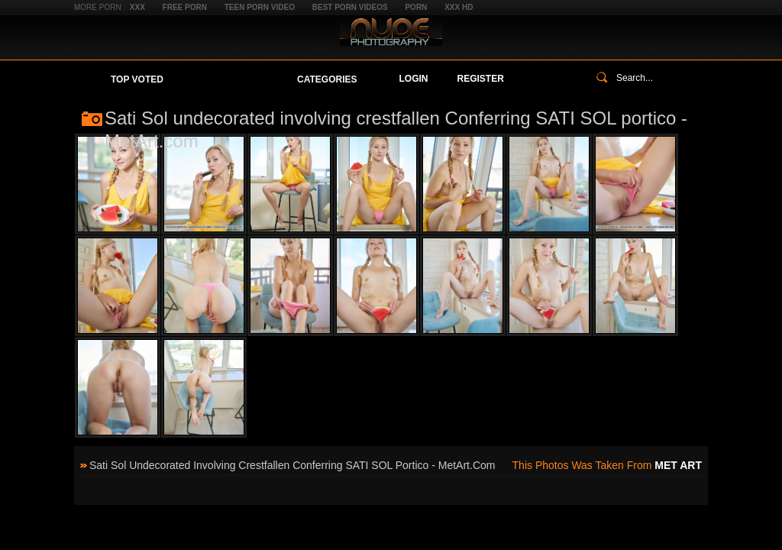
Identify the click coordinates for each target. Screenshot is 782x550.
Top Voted (137, 79)
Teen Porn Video (260, 7)
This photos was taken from (607, 465)
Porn (416, 7)
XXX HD (458, 7)
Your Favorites (230, 79)
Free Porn (185, 7)
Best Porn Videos (350, 7)
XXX (137, 7)
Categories (327, 79)
